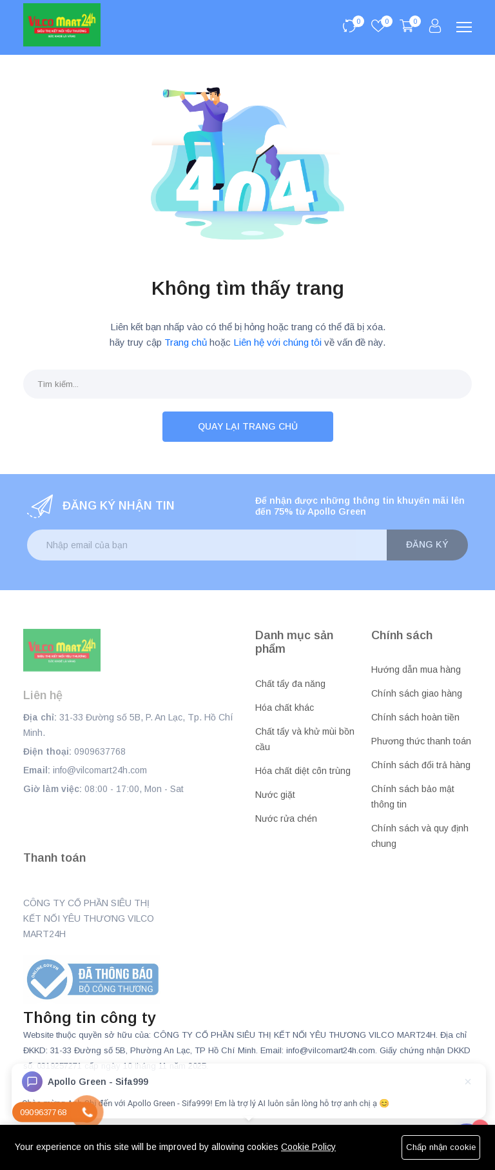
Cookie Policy (308, 1147)
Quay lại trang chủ (248, 426)
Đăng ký (427, 544)
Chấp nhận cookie (441, 1147)
